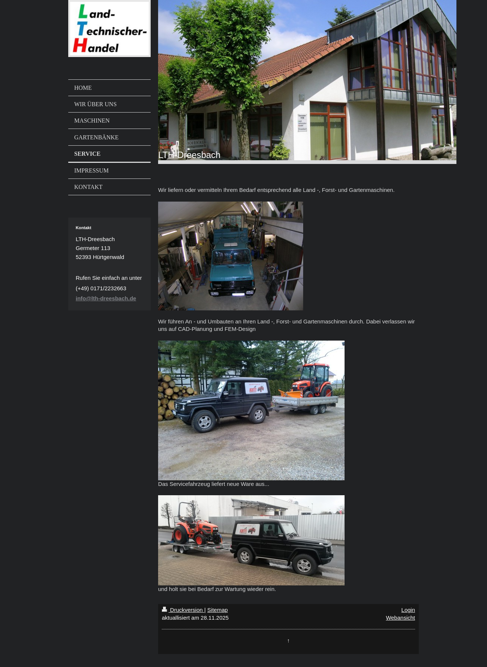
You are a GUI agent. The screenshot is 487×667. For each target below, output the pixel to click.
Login (408, 610)
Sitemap (217, 610)
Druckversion (183, 610)
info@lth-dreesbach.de (106, 298)
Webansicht (400, 617)
